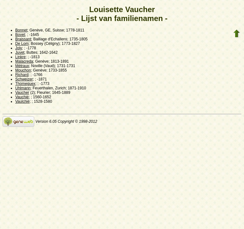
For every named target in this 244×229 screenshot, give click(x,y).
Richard (21, 75)
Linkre (20, 57)
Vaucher (22, 92)
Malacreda (24, 61)
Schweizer (24, 79)
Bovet (20, 34)
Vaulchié (22, 101)
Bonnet (21, 30)
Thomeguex (25, 83)
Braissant (23, 39)
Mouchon (23, 70)
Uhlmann (22, 88)
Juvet (19, 52)
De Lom (22, 43)
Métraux (22, 66)
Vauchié (22, 97)
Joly (18, 48)
